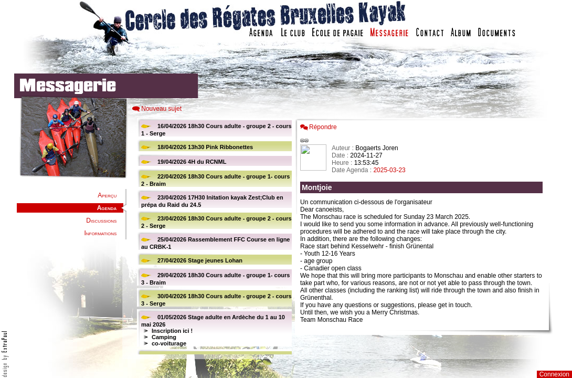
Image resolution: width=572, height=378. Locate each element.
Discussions (101, 220)
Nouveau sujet (161, 108)
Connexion (554, 374)
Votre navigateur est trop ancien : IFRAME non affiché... (213, 236)
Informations (100, 233)
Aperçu (107, 195)
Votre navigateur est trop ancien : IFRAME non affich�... (424, 236)
